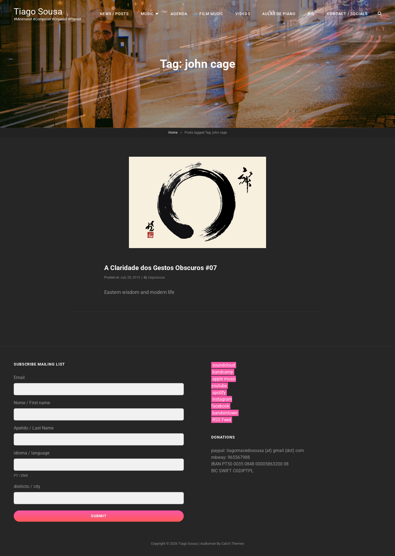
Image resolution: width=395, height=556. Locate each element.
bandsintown (225, 412)
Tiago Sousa (38, 11)
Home (172, 132)
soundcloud (223, 365)
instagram (222, 399)
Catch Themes (232, 543)
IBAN (216, 464)
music (147, 14)
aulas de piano (279, 14)
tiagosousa (156, 277)
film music (211, 14)
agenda (179, 14)
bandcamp (222, 372)
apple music (224, 378)
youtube (219, 385)
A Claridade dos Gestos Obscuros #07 (160, 268)
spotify (219, 392)
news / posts (114, 14)
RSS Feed (221, 419)
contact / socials (347, 14)
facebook (220, 406)
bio (311, 14)
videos (242, 14)
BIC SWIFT (222, 470)
